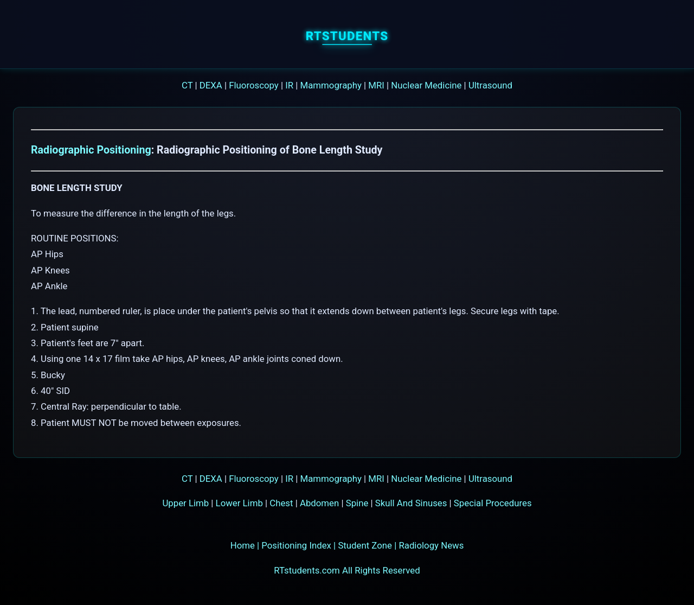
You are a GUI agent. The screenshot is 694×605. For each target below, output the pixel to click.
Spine (357, 503)
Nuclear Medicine (426, 85)
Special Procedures (493, 503)
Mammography (331, 85)
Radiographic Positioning (91, 150)
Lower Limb (239, 503)
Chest (281, 503)
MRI (376, 85)
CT (187, 85)
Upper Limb (185, 503)
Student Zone (365, 545)
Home (242, 545)
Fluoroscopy (254, 85)
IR (289, 85)
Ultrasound (490, 85)
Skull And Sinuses (411, 503)
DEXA (211, 85)
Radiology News (431, 545)
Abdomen (319, 503)
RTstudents (347, 36)
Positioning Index (296, 545)
